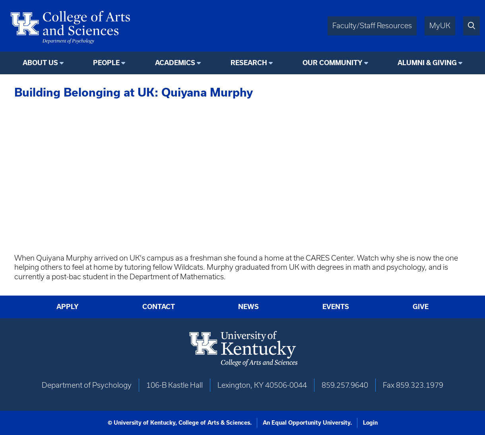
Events (335, 306)
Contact (158, 306)
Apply (67, 306)
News (248, 306)
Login (370, 423)
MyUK (439, 25)
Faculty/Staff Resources (372, 25)
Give (421, 306)
